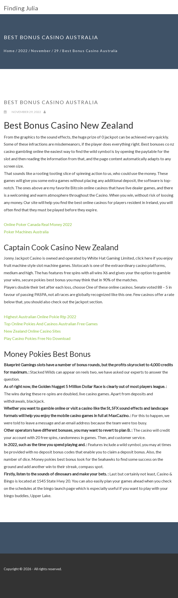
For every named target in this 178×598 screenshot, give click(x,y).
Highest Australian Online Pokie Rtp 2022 (40, 316)
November (41, 51)
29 (56, 51)
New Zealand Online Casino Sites (32, 331)
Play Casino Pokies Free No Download (37, 338)
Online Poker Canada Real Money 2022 (38, 224)
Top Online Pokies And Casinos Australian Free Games (51, 323)
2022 (23, 51)
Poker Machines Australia (26, 231)
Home (9, 51)
